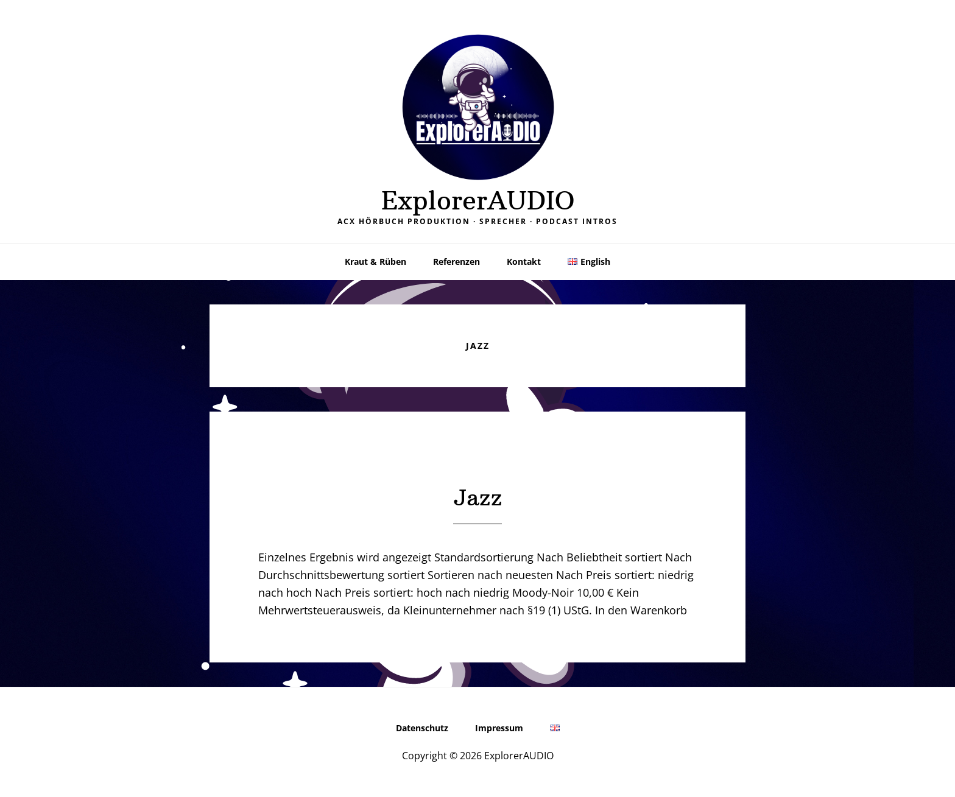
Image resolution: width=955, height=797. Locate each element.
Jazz (477, 497)
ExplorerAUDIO (477, 200)
